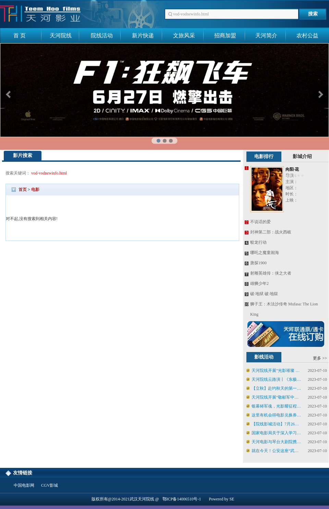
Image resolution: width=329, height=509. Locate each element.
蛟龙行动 (258, 242)
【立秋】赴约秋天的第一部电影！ (273, 389)
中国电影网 (24, 485)
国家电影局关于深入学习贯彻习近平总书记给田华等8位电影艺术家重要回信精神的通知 (274, 434)
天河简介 (266, 35)
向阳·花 (292, 169)
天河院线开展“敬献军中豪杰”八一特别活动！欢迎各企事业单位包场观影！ (274, 398)
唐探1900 (258, 262)
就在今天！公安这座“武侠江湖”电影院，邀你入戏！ (272, 451)
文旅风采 (184, 35)
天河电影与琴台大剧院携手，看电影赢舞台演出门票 (271, 442)
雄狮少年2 (259, 283)
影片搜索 (22, 155)
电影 (35, 189)
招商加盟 (225, 35)
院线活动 (102, 35)
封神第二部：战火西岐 (270, 232)
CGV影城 (49, 485)
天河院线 (61, 35)
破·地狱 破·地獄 (264, 293)
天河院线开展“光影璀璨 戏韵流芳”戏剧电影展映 (273, 371)
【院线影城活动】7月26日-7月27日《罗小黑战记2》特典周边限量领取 (274, 425)
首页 (23, 189)
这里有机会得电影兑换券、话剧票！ (273, 416)
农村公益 (307, 35)
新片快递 (143, 35)
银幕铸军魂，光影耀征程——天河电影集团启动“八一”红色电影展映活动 (271, 407)
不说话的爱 (260, 221)
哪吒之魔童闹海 (264, 252)
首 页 (19, 35)
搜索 (313, 13)
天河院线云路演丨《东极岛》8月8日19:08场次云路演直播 (273, 380)
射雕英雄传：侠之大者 (270, 273)
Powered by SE (221, 499)
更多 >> (320, 358)
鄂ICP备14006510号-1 (181, 499)
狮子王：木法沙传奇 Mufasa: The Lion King (284, 309)
